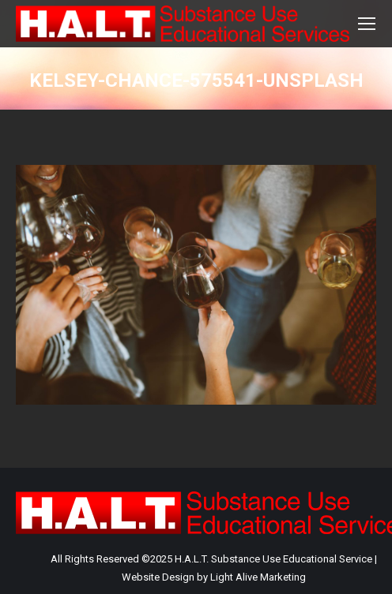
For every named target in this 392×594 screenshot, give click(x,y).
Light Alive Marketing (258, 577)
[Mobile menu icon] (366, 23)
